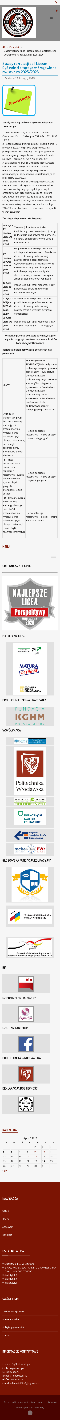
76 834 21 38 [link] (17, 1379)
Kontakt (6, 1335)
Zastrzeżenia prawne (13, 1311)
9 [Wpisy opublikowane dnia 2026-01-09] (35, 1151)
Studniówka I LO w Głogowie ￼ (20, 1263)
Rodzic (5, 1218)
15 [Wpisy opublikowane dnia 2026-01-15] (28, 1156)
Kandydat (14, 47)
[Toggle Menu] (53, 556)
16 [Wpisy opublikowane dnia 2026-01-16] (35, 1156)
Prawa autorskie (10, 1319)
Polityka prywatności (13, 1327)
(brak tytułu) (10, 1275)
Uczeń (5, 1210)
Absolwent (7, 1226)
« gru (5, 1170)
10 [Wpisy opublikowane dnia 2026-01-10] (43, 1151)
